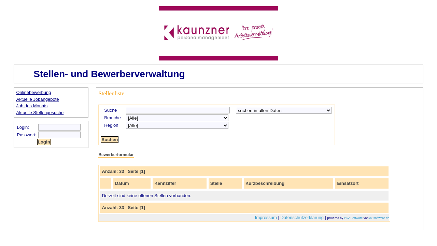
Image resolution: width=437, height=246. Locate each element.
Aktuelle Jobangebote (37, 99)
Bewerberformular (115, 154)
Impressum (266, 217)
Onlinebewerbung (33, 92)
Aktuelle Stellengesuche (40, 112)
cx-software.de (379, 218)
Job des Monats (32, 105)
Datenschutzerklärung (302, 217)
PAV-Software (353, 218)
